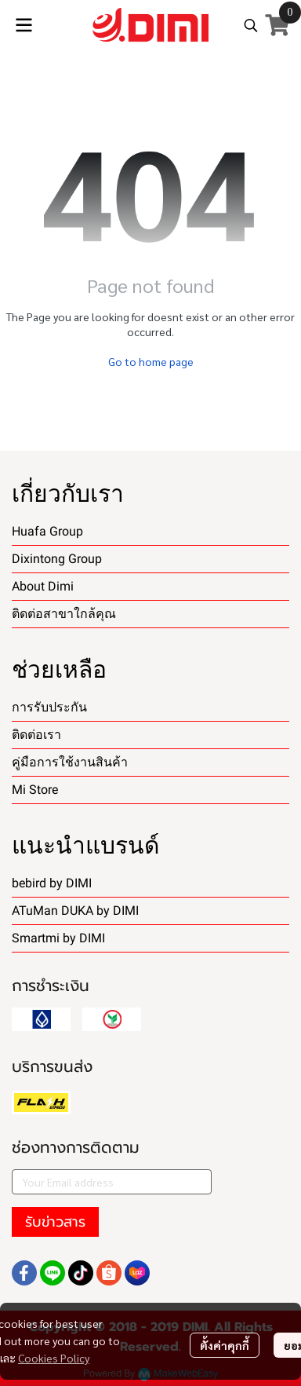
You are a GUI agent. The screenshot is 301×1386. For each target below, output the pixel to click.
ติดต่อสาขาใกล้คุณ (64, 613)
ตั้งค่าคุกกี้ (224, 1345)
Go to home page (151, 361)
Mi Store (35, 789)
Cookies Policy (53, 1358)
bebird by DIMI (52, 883)
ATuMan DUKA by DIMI (75, 910)
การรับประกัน (49, 707)
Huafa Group (47, 531)
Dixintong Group (57, 558)
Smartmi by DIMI (58, 938)
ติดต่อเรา (36, 734)
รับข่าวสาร (55, 1222)
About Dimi (43, 586)
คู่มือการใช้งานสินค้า (70, 762)
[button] (251, 25)
